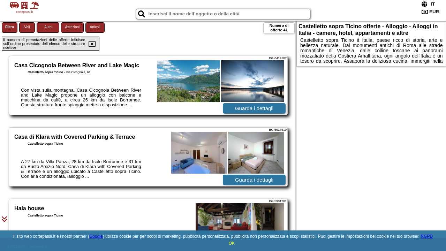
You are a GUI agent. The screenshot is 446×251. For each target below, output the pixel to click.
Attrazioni (72, 27)
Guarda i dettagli (254, 108)
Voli (27, 27)
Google (96, 236)
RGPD (427, 236)
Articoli (95, 27)
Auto (48, 27)
